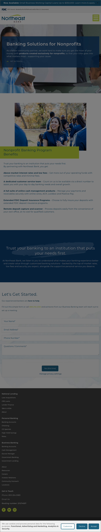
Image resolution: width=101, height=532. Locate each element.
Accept (94, 526)
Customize (67, 526)
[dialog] (50, 526)
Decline (82, 526)
